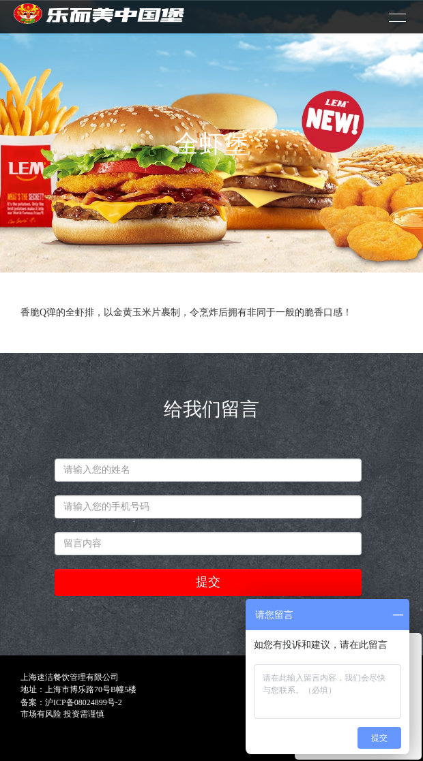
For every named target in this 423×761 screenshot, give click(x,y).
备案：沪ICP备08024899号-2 (71, 702)
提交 (208, 582)
